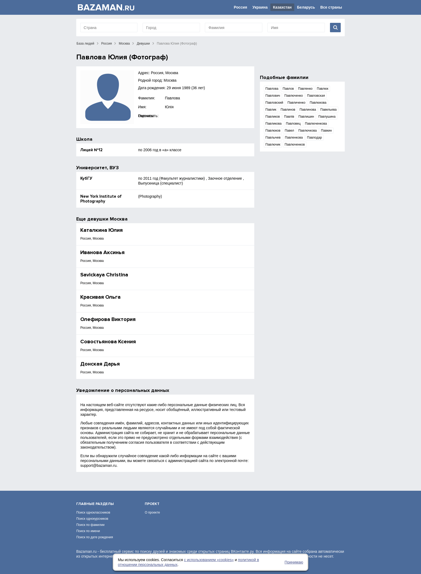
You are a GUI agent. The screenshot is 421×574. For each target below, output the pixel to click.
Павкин (326, 130)
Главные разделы (95, 503)
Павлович (273, 96)
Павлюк (322, 89)
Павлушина (327, 116)
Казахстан (282, 7)
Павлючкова (307, 130)
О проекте (152, 512)
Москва (124, 43)
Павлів (289, 116)
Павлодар (314, 137)
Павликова (274, 123)
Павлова (172, 98)
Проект (152, 503)
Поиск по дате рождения (94, 537)
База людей (85, 43)
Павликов (273, 116)
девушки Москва (107, 219)
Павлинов (288, 109)
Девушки (143, 43)
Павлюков (273, 130)
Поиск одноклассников (93, 512)
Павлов (288, 89)
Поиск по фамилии (90, 525)
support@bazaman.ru (98, 465)
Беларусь (306, 7)
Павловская (316, 96)
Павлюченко (293, 96)
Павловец (293, 123)
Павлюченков (295, 144)
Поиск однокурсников (92, 519)
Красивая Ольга (100, 297)
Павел (289, 130)
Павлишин (306, 116)
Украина (259, 7)
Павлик (271, 109)
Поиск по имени (88, 531)
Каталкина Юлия (101, 230)
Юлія (169, 107)
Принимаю (294, 562)
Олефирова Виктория (108, 319)
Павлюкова (318, 102)
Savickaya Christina (104, 275)
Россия (240, 7)
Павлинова (308, 109)
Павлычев (273, 137)
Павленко (305, 89)
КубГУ (86, 178)
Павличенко (297, 102)
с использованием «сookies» (209, 560)
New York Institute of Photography (101, 199)
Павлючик (273, 144)
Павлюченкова (316, 123)
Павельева (328, 109)
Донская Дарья (100, 364)
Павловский (274, 102)
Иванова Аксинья (102, 252)
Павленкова (294, 137)
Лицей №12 (91, 149)
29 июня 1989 (178, 88)
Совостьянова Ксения (108, 341)
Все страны (331, 7)
